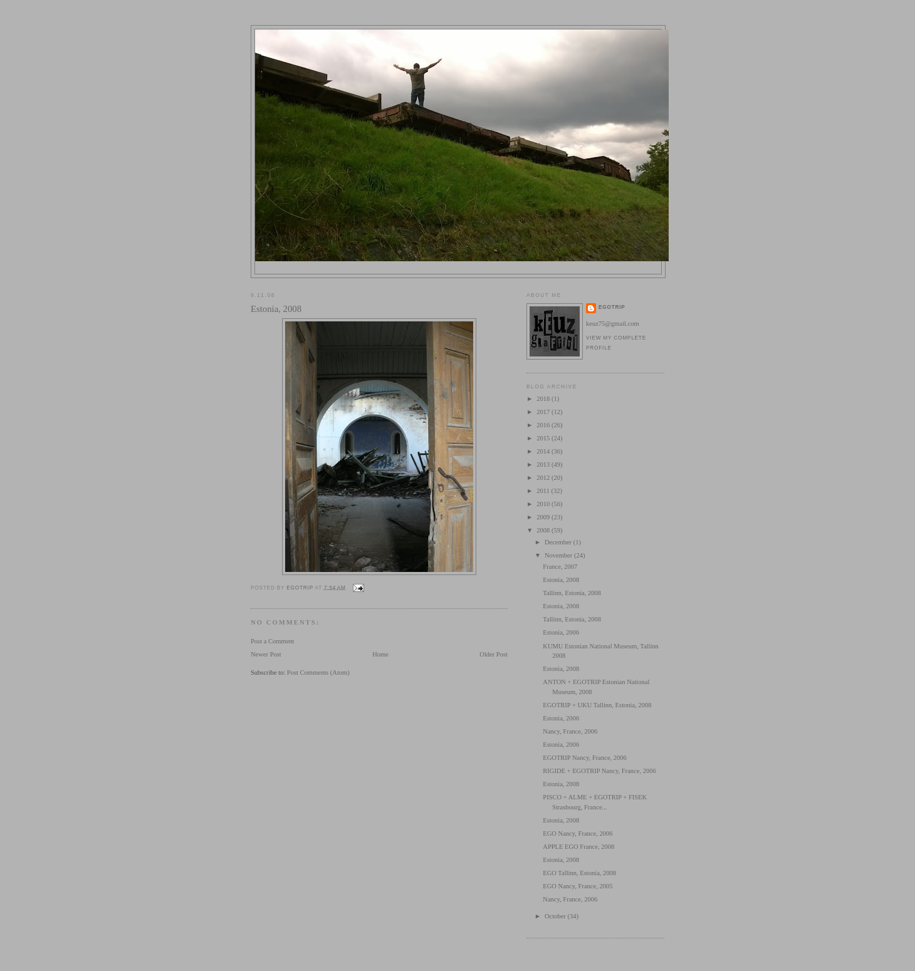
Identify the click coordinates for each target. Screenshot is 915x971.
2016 (544, 425)
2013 (544, 464)
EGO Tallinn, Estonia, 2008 (579, 873)
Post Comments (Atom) (318, 672)
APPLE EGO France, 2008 (578, 846)
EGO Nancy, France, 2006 (577, 833)
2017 (544, 411)
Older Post (493, 654)
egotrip (612, 307)
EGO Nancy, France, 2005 (577, 886)
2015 (544, 438)
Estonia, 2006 (561, 632)
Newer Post (266, 654)
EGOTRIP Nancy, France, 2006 (585, 757)
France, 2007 (560, 566)
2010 (544, 504)
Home (380, 654)
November (559, 555)
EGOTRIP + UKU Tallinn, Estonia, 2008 (597, 705)
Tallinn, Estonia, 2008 (572, 592)
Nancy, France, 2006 (570, 731)
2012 (544, 477)
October (556, 916)
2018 (544, 398)
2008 (544, 530)
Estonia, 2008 (561, 579)
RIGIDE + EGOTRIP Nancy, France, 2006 (599, 770)
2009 (544, 517)
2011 (543, 490)
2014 (544, 451)
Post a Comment (273, 641)
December (559, 542)
